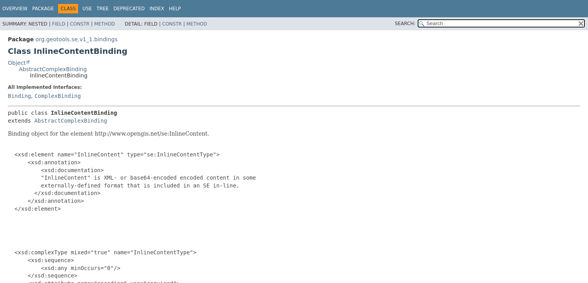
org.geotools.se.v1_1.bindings (76, 39)
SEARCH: (405, 23)
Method (104, 24)
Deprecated (129, 8)
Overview (14, 8)
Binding (19, 96)
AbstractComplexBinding (53, 69)
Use (87, 8)
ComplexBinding (58, 96)
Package (43, 8)
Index (157, 8)
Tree (103, 8)
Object (17, 63)
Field (58, 24)
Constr (79, 24)
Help (175, 8)
